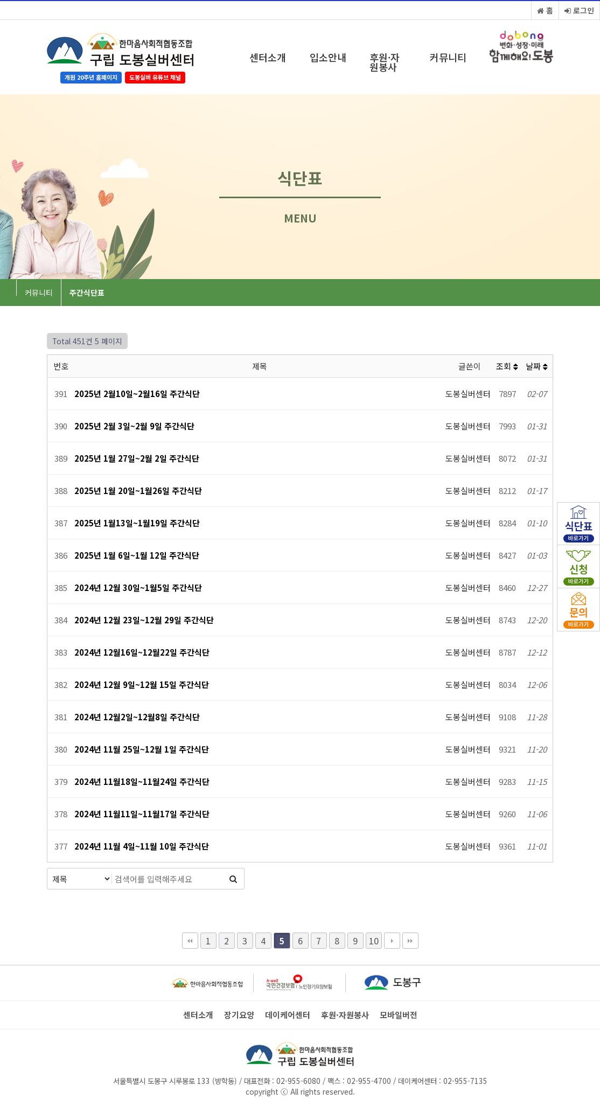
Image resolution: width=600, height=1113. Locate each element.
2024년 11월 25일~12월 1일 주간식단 (141, 749)
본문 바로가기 (0, 0)
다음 (392, 941)
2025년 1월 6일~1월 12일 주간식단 (136, 555)
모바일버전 (398, 1015)
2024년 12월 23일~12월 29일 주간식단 (144, 619)
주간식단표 (86, 292)
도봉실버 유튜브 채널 (155, 77)
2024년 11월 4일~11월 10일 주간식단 (141, 846)
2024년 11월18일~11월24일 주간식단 (142, 781)
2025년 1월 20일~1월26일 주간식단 (138, 490)
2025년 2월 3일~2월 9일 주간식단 (134, 426)
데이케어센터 (287, 1015)
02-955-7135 (465, 1080)
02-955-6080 (298, 1080)
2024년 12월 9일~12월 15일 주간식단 (141, 684)
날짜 (537, 366)
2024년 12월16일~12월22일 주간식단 (142, 652)
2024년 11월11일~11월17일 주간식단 (142, 813)
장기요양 (239, 1015)
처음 (190, 941)
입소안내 (328, 57)
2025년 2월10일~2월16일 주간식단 (137, 393)
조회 (507, 366)
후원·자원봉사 (384, 62)
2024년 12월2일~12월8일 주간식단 (137, 716)
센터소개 (267, 57)
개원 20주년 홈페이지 (91, 77)
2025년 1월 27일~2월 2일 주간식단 (136, 458)
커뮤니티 (448, 57)
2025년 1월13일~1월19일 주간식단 (137, 522)
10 (374, 940)
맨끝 (410, 941)
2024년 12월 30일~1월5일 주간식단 (138, 587)
